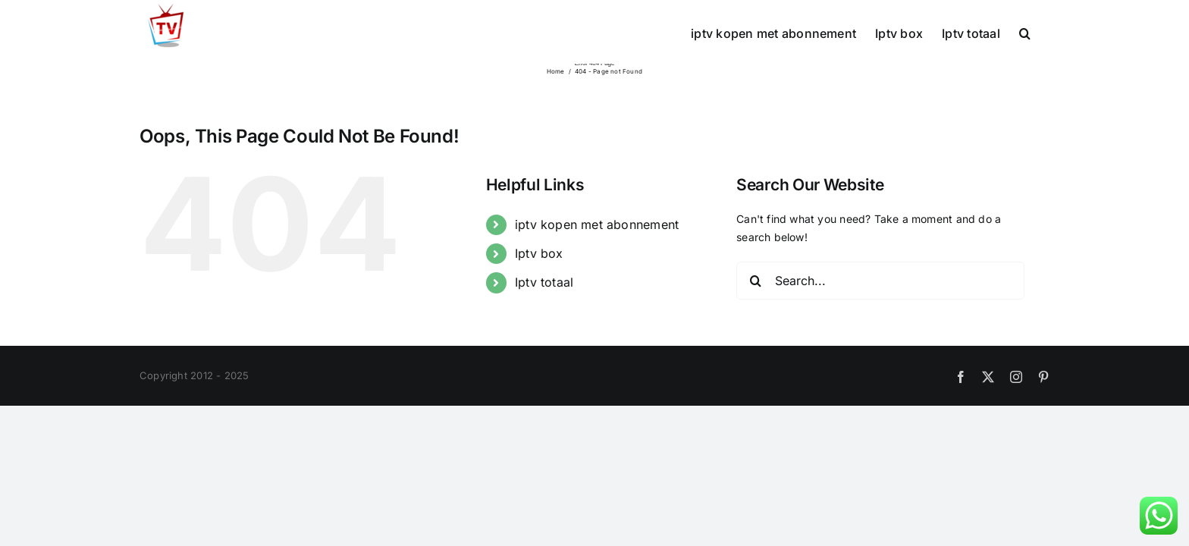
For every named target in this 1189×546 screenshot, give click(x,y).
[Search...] (880, 281)
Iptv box (539, 253)
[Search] (755, 281)
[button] (1043, 32)
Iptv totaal (544, 282)
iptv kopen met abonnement (597, 224)
